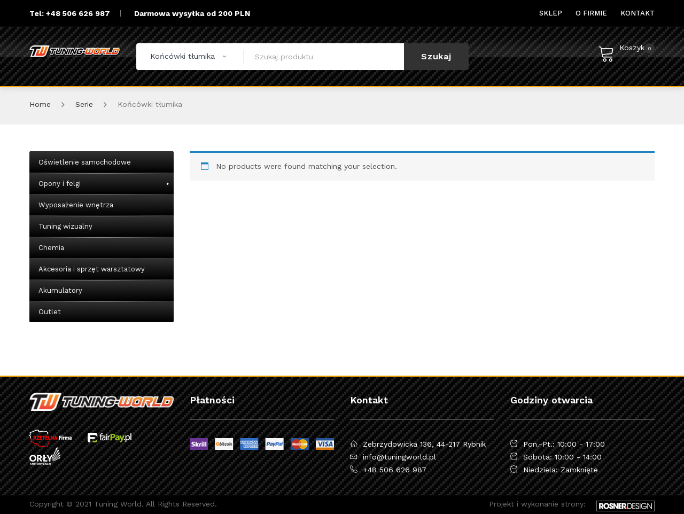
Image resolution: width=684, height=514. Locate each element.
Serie (84, 104)
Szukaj (436, 56)
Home (40, 104)
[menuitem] (550, 13)
